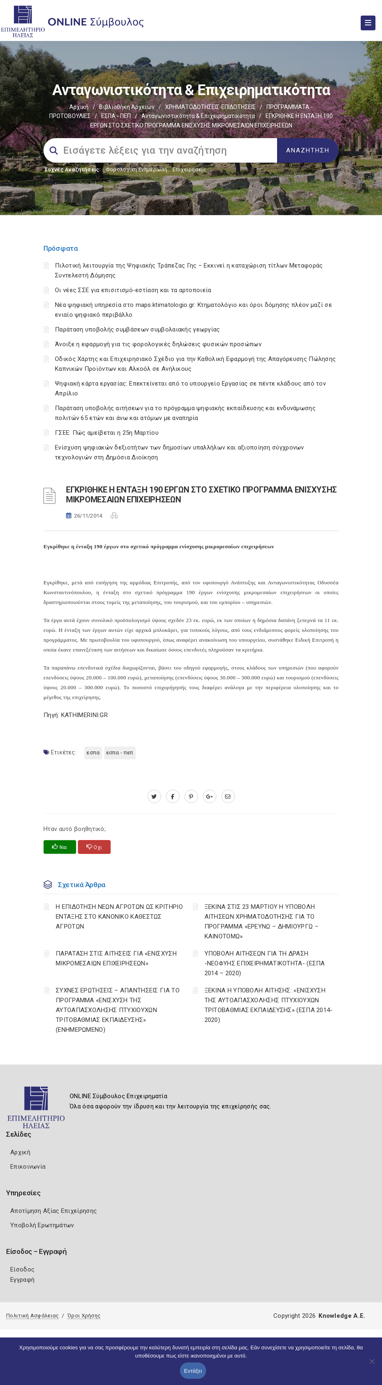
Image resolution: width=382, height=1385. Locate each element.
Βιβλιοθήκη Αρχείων (127, 107)
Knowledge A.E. (341, 1315)
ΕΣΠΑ (93, 752)
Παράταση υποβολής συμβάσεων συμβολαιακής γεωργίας (137, 329)
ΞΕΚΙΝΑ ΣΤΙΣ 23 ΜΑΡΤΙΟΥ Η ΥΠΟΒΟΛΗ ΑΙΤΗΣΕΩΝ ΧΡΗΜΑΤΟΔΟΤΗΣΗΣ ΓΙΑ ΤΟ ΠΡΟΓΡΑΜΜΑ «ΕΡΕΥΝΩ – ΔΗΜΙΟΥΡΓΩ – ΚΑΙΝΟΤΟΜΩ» (261, 921)
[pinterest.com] (191, 796)
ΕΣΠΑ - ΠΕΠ (116, 116)
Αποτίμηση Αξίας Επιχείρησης (53, 1211)
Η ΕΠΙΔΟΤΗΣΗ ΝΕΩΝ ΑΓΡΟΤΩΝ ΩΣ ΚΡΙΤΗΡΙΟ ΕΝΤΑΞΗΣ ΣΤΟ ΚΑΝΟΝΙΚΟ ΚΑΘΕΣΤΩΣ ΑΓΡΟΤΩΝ (119, 916)
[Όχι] (372, 1365)
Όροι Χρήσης (84, 1315)
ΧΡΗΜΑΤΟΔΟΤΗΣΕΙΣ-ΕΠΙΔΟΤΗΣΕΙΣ (210, 107)
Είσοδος (22, 1269)
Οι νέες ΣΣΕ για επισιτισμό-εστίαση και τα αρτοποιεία (133, 290)
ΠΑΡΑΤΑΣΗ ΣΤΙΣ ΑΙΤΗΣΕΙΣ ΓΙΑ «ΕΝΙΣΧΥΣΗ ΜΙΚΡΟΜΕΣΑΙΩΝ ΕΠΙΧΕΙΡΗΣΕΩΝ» (116, 958)
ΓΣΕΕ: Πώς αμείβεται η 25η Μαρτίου (107, 432)
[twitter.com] (154, 796)
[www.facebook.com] (173, 796)
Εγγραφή (22, 1279)
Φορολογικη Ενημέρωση (137, 169)
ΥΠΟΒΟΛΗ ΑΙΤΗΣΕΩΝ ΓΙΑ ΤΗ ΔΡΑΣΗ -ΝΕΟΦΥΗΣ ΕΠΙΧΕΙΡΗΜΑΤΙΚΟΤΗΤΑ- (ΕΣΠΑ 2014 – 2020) (265, 963)
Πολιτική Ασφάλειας (32, 1315)
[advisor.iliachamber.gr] (228, 796)
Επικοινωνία (27, 1166)
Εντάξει (193, 1371)
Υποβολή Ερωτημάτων (42, 1225)
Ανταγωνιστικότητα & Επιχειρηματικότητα (198, 116)
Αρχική (79, 107)
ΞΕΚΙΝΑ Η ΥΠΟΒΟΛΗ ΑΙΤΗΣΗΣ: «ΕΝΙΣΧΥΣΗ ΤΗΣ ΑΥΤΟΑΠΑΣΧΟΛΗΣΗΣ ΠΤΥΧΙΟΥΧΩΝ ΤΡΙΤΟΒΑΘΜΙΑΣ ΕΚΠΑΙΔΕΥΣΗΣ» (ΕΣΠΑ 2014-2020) (269, 1005)
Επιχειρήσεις (189, 169)
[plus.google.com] (209, 796)
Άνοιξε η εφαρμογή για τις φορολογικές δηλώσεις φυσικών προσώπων (158, 344)
